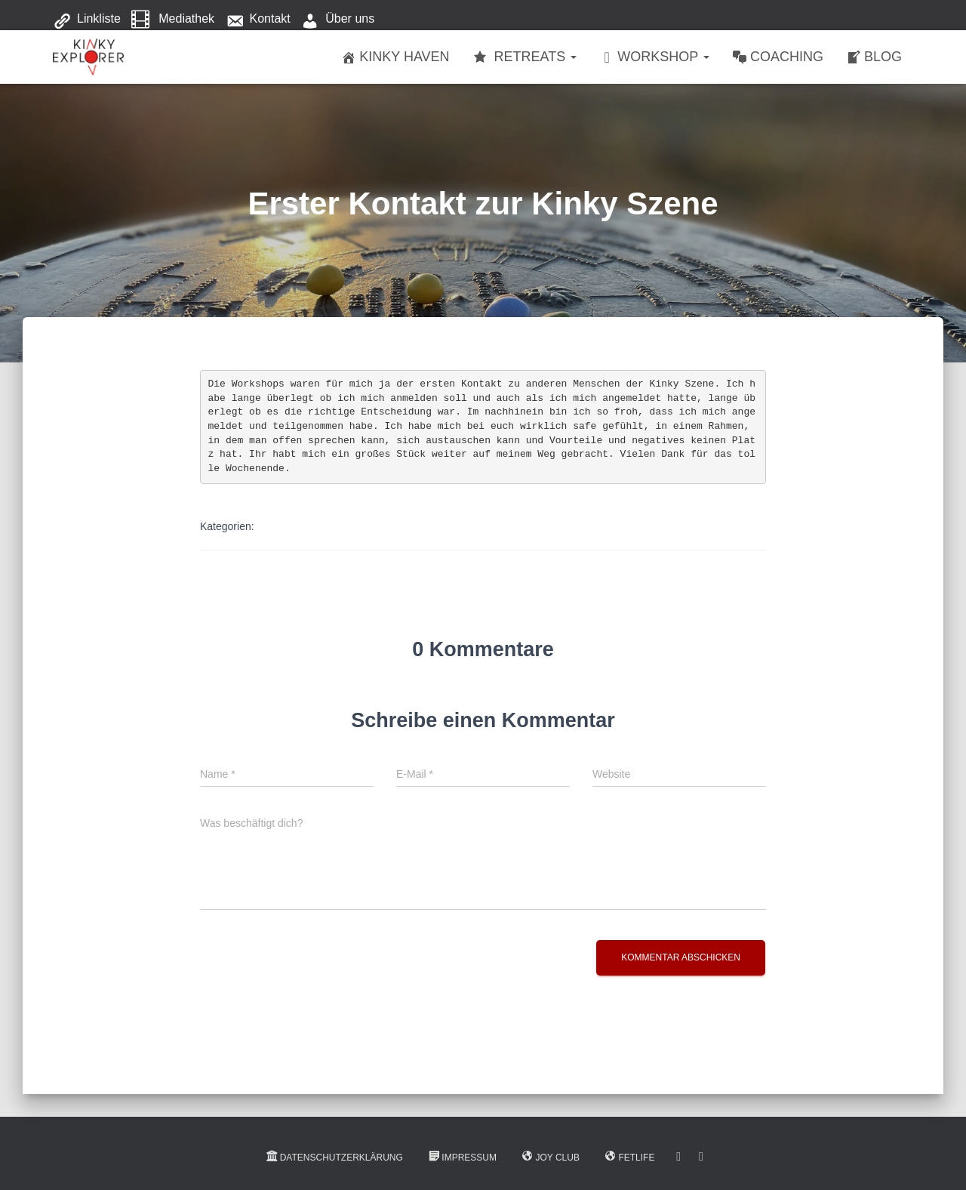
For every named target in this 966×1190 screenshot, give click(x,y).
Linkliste (87, 19)
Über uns (337, 19)
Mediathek (172, 20)
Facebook (678, 1156)
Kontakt (258, 19)
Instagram (701, 1156)
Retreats (524, 57)
